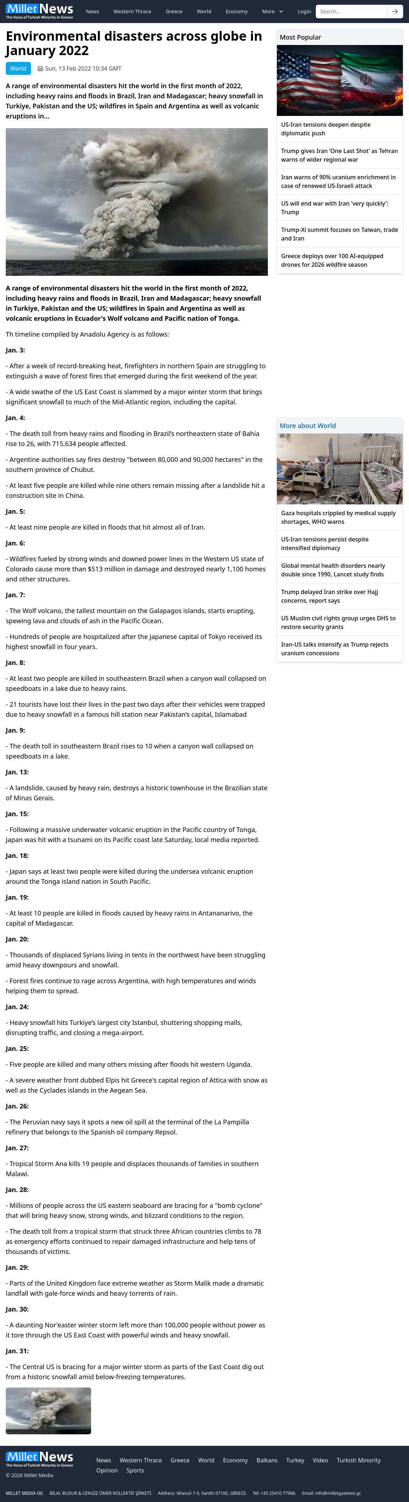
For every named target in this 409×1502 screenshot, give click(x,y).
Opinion (107, 1470)
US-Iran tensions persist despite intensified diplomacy (325, 543)
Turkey (295, 1460)
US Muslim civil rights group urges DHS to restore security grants (338, 622)
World (204, 11)
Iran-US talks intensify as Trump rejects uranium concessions (334, 648)
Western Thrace (133, 11)
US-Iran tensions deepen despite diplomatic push (325, 129)
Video (320, 1460)
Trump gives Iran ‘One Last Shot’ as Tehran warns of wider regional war (339, 155)
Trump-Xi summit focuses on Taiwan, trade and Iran (339, 234)
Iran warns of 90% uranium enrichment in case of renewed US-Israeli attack (338, 181)
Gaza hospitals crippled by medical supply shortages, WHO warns (338, 517)
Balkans (267, 1460)
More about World (308, 425)
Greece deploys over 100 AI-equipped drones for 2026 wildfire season (332, 260)
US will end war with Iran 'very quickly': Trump (334, 207)
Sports (135, 1470)
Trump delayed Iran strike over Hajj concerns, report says (329, 596)
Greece (174, 11)
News (92, 11)
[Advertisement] (340, 344)
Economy (237, 11)
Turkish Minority (359, 1460)
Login (304, 11)
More (273, 11)
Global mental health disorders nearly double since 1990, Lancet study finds (333, 570)
